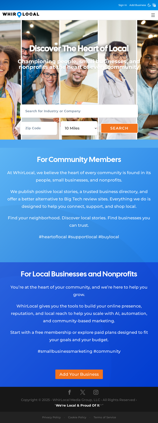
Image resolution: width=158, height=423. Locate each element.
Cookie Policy (77, 417)
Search (119, 128)
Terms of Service (105, 417)
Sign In (122, 5)
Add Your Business (79, 374)
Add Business (137, 5)
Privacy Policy (51, 417)
